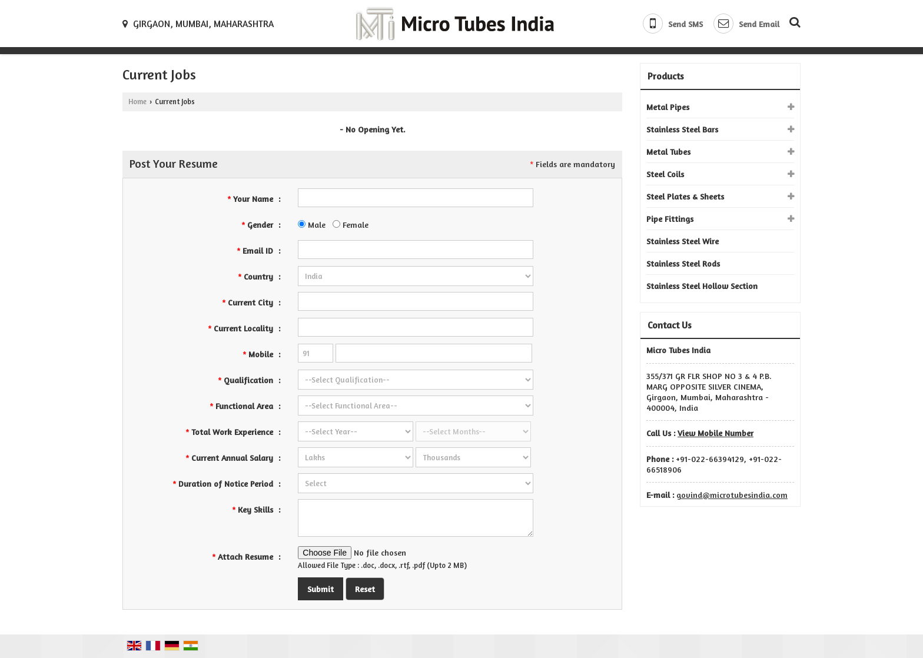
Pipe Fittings (669, 219)
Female (350, 225)
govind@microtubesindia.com (732, 495)
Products (666, 76)
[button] (715, 433)
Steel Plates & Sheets (685, 196)
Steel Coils (665, 174)
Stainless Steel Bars (682, 129)
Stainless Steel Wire (682, 241)
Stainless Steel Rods (683, 263)
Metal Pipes (667, 107)
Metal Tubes (668, 152)
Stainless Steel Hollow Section (702, 286)
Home (137, 101)
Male (312, 225)
